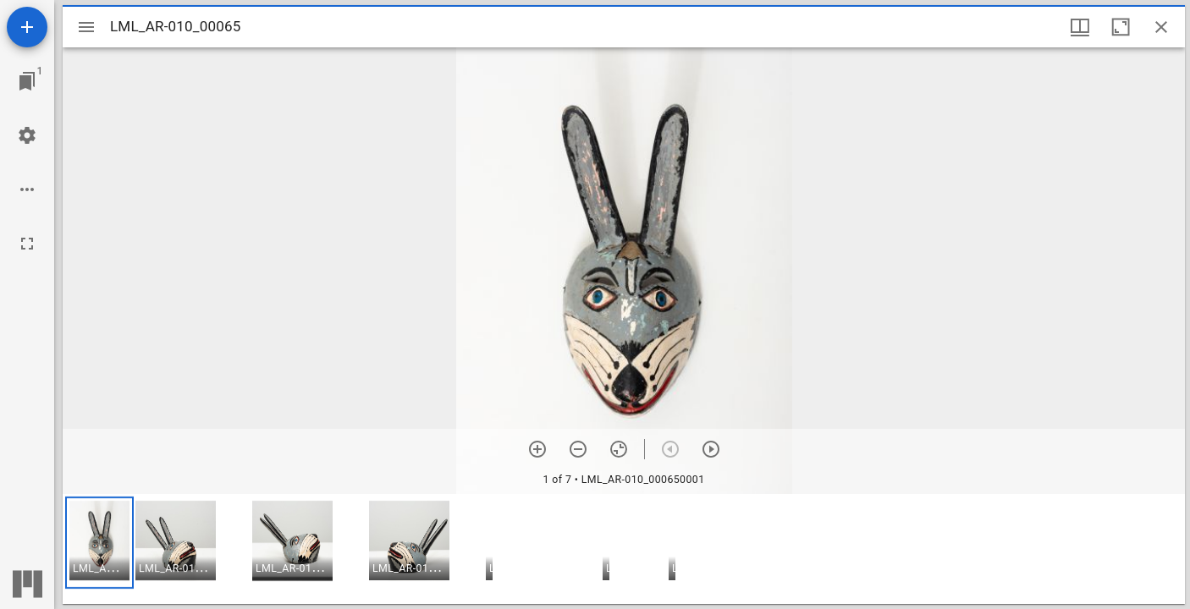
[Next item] (711, 449)
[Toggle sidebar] (86, 27)
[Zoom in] (537, 449)
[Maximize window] (1120, 27)
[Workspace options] (27, 189)
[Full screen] (27, 243)
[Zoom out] (578, 449)
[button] (99, 542)
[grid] (624, 549)
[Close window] (1161, 27)
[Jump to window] (27, 81)
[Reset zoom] (618, 449)
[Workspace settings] (27, 135)
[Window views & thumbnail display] (1080, 27)
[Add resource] (27, 27)
